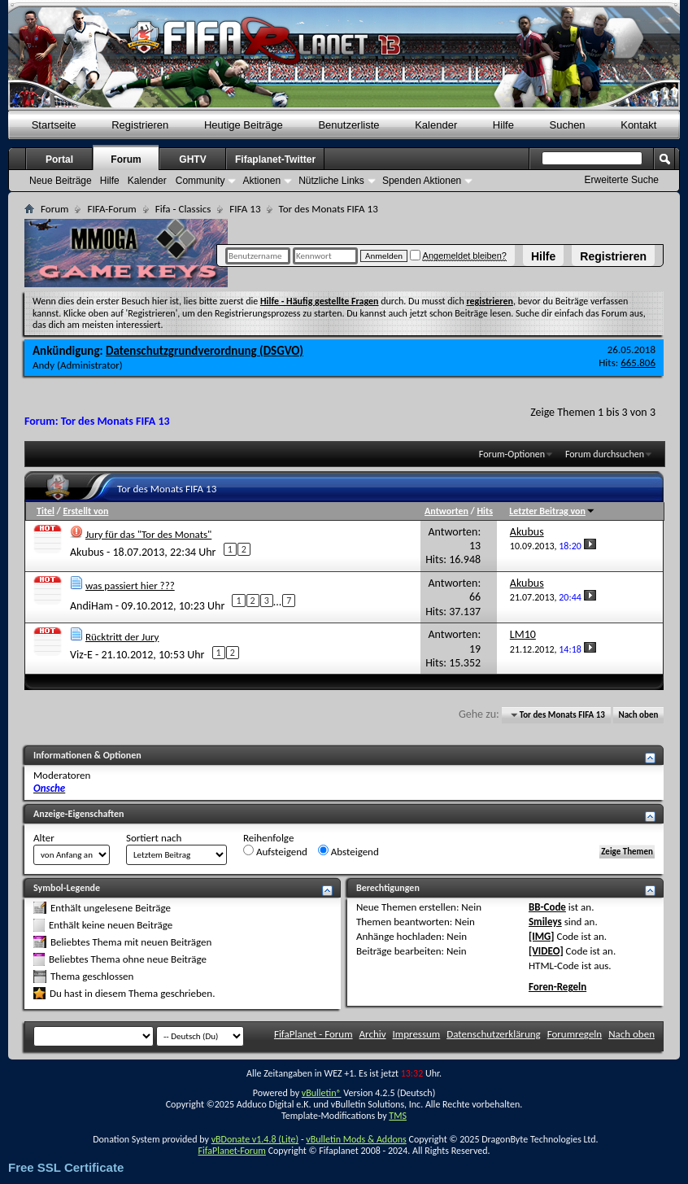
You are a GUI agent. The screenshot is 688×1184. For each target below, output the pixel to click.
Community (200, 180)
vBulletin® (322, 1093)
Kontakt (638, 125)
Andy (43, 365)
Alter (43, 838)
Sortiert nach (153, 838)
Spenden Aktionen (421, 180)
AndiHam (91, 606)
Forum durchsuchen (604, 454)
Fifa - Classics (183, 209)
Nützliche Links (331, 180)
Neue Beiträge (60, 180)
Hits (485, 511)
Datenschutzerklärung (493, 1034)
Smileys (545, 921)
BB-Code (547, 907)
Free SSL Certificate (66, 1167)
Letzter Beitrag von (552, 511)
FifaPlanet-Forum (231, 1150)
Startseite (54, 125)
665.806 (638, 362)
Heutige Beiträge (243, 125)
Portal (59, 159)
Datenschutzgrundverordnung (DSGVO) (204, 350)
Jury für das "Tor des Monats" (148, 534)
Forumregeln (575, 1034)
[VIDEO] (546, 951)
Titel (45, 511)
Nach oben (638, 715)
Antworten (446, 511)
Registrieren (613, 256)
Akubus (87, 551)
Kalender (436, 125)
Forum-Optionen (512, 454)
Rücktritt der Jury (122, 637)
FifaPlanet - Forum (313, 1034)
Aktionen (261, 180)
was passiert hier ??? (130, 585)
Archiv (372, 1034)
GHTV (192, 159)
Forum (126, 159)
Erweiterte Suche (622, 180)
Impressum (417, 1034)
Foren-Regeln (557, 987)
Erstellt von (85, 511)
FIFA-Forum (111, 209)
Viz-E (81, 655)
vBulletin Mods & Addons (356, 1139)
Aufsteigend (275, 851)
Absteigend (348, 851)
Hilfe (543, 256)
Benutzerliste (348, 125)
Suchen (568, 125)
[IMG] (542, 936)
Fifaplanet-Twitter (275, 159)
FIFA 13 (244, 209)
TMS (398, 1115)
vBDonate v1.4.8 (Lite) (255, 1139)
